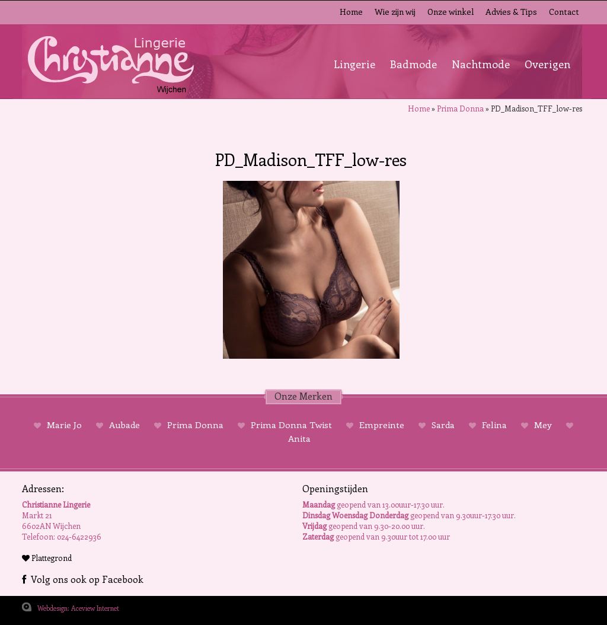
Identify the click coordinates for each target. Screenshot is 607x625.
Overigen (547, 64)
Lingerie (354, 64)
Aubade (124, 425)
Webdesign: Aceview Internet (78, 608)
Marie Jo (64, 425)
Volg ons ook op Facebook (82, 579)
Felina (494, 425)
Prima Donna (460, 108)
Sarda (443, 425)
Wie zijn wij (395, 11)
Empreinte (382, 425)
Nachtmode (481, 64)
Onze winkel (450, 11)
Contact (564, 11)
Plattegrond (47, 558)
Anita (299, 438)
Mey (543, 425)
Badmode (413, 64)
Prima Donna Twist (291, 425)
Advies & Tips (511, 11)
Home (351, 11)
